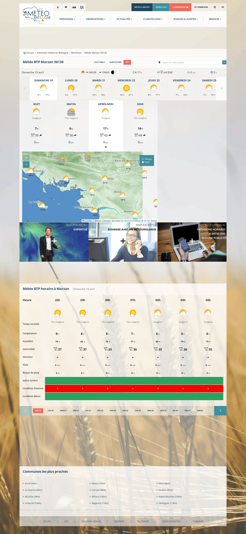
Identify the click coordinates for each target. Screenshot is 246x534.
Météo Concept (142, 7)
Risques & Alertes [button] (185, 19)
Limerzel (32, 503)
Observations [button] (95, 19)
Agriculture (115, 62)
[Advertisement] (123, 38)
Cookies (143, 521)
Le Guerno (32, 489)
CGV (66, 521)
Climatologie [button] (152, 19)
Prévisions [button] (66, 19)
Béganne (99, 503)
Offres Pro (161, 7)
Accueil (28, 52)
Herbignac (166, 503)
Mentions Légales (91, 521)
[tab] (38, 410)
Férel (163, 483)
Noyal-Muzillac (169, 496)
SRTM (147, 220)
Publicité (198, 521)
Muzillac (31, 496)
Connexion (201, 7)
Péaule (97, 483)
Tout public (99, 62)
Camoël (98, 489)
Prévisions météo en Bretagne (52, 52)
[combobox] (194, 62)
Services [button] (214, 19)
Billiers (98, 496)
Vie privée (119, 521)
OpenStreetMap (132, 220)
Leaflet (87, 220)
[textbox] (194, 62)
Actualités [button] (123, 19)
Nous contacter (171, 521)
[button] (62, 161)
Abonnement (180, 7)
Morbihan (76, 52)
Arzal (30, 483)
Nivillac (164, 489)
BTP (127, 62)
